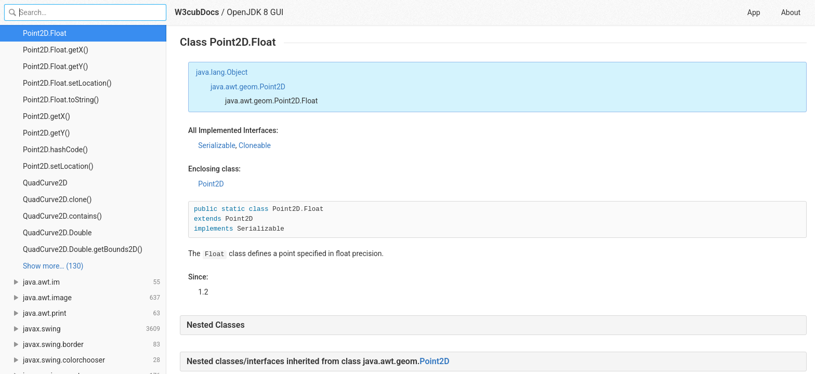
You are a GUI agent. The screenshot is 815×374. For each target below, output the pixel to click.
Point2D (211, 184)
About (790, 12)
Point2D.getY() (46, 133)
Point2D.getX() (46, 116)
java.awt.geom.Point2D (248, 87)
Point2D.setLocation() (58, 166)
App (753, 12)
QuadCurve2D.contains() (62, 216)
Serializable (216, 145)
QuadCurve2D (45, 183)
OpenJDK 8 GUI (255, 12)
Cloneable (255, 145)
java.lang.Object (221, 72)
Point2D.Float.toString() (61, 100)
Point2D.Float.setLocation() (67, 83)
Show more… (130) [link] (53, 266)
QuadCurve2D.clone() (57, 199)
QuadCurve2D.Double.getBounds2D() (82, 249)
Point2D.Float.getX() (55, 50)
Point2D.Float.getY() (55, 66)
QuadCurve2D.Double (57, 233)
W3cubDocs (197, 12)
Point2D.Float (45, 33)
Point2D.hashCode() (55, 149)
